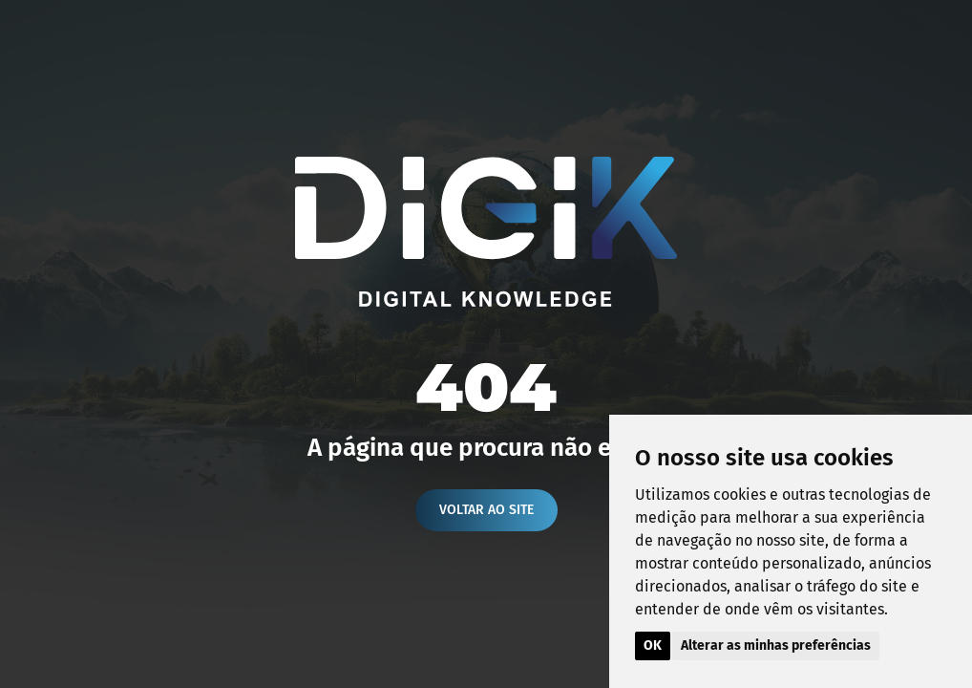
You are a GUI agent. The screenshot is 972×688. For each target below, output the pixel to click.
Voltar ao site (486, 510)
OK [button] (653, 645)
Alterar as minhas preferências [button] (776, 645)
